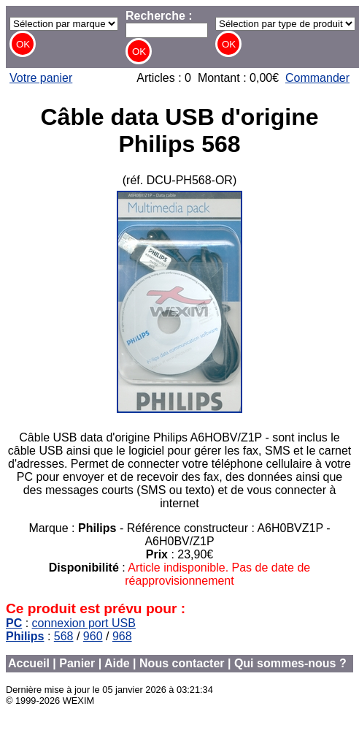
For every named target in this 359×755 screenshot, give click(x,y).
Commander (317, 78)
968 (122, 636)
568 (64, 636)
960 (93, 636)
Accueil (29, 663)
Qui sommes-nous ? (290, 663)
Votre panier (40, 78)
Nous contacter (181, 663)
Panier (77, 663)
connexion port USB (84, 623)
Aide (117, 663)
